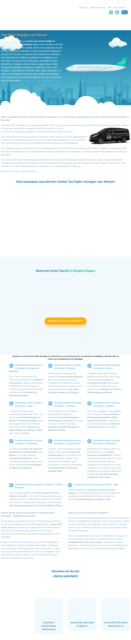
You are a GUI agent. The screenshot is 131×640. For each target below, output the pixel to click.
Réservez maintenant (30, 424)
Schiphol (86, 527)
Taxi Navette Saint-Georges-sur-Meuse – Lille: (95, 484)
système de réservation (51, 499)
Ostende (122, 524)
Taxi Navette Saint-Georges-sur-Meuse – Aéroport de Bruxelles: (26, 368)
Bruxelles (104, 524)
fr (125, 12)
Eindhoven (95, 527)
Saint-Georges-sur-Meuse (61, 131)
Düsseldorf (115, 527)
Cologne (105, 527)
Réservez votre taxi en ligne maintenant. (19, 171)
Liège (78, 527)
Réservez (96, 386)
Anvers (71, 527)
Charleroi (113, 524)
